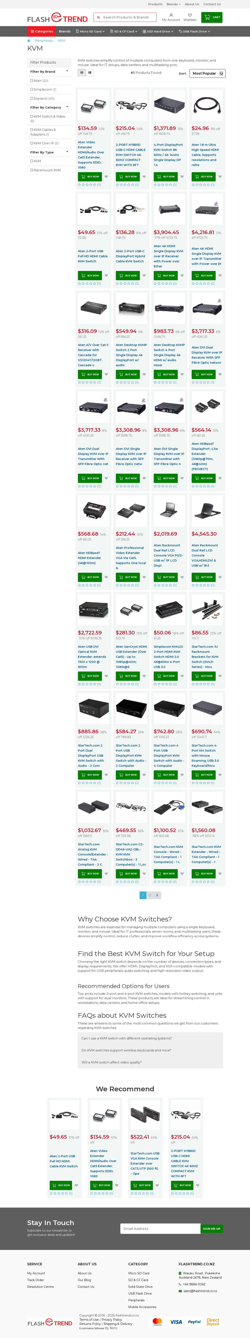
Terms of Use (89, 1320)
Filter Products (43, 62)
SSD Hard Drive (158, 31)
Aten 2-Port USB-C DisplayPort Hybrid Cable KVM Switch (130, 256)
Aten (41, 81)
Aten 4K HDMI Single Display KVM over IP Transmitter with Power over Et (207, 256)
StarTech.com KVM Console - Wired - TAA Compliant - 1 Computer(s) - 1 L (168, 854)
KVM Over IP (46, 143)
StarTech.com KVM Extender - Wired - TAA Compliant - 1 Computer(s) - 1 (206, 854)
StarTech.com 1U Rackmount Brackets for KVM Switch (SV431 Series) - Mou (205, 657)
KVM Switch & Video (47, 118)
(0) (89, 185)
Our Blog (84, 1280)
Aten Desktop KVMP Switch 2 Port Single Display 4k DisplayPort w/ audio (131, 355)
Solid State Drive (140, 1287)
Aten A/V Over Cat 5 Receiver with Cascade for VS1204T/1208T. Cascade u (93, 355)
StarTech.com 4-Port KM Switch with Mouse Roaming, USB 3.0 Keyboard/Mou (205, 756)
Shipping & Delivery (118, 1324)
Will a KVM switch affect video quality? (112, 1062)
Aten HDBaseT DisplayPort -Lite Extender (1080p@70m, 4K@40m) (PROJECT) (205, 456)
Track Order (35, 1280)
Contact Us (212, 4)
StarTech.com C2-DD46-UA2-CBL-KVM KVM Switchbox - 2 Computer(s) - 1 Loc (131, 854)
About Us (192, 4)
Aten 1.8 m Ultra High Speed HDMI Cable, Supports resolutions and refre (205, 155)
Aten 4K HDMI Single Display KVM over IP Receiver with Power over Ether (168, 256)
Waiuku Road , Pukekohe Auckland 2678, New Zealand (200, 1275)
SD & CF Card (123, 31)
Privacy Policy (112, 1320)
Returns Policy (90, 1324)
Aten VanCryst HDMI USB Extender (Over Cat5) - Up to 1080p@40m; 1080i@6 (131, 657)
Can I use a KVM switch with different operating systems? (127, 1038)
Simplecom (45, 89)
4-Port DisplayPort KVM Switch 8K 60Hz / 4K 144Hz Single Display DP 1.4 (168, 155)
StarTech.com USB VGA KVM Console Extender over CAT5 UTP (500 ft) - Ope (145, 1164)
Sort (182, 73)
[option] (64, 1148)
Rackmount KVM (47, 170)
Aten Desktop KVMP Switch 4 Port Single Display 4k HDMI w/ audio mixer (169, 355)
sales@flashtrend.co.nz (198, 1291)
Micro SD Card (90, 31)
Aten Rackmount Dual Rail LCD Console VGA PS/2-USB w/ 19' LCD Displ (168, 555)
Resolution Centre (40, 1287)
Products (155, 4)
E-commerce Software (91, 1328)
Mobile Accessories (142, 1307)
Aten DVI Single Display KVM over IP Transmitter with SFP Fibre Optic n (169, 456)
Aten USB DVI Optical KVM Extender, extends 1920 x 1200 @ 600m (92, 657)
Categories (42, 31)
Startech (44, 99)
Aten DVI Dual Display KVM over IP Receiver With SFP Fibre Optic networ (207, 355)
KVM (61, 41)
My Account (36, 1273)
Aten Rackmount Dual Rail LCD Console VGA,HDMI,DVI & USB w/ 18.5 (205, 555)
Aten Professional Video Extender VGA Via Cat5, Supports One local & (131, 558)
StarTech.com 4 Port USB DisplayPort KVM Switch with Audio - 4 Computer (169, 756)
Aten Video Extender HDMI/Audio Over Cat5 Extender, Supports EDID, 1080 (91, 154)
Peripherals (44, 41)
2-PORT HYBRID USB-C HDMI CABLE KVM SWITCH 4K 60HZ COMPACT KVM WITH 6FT (131, 155)
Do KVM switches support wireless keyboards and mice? (126, 1050)
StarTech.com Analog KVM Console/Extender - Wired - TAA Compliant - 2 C (93, 854)
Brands (174, 4)
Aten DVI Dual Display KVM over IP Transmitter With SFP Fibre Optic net (93, 456)
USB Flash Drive (194, 31)
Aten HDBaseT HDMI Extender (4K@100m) (89, 558)
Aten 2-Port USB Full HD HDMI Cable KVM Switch (93, 256)
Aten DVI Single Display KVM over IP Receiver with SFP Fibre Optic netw (131, 456)
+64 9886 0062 (192, 1284)
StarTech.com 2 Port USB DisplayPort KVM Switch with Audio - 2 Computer (131, 756)
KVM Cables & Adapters (43, 132)
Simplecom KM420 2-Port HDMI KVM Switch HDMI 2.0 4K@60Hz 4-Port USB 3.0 (168, 657)
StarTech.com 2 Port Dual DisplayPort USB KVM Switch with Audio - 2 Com (91, 756)
